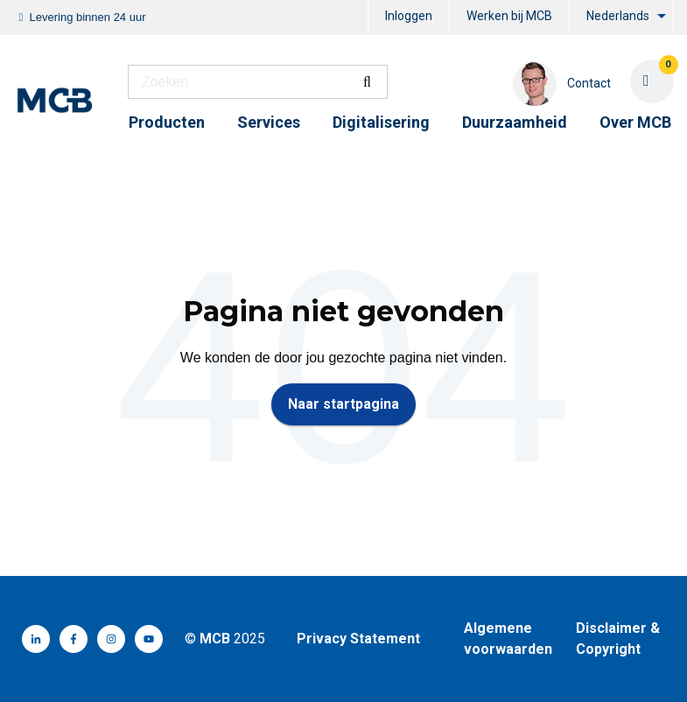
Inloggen (408, 16)
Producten (167, 122)
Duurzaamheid (514, 122)
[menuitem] (409, 18)
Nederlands (617, 16)
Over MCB (635, 122)
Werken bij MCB (509, 16)
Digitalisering (381, 122)
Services (268, 122)
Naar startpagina (343, 404)
